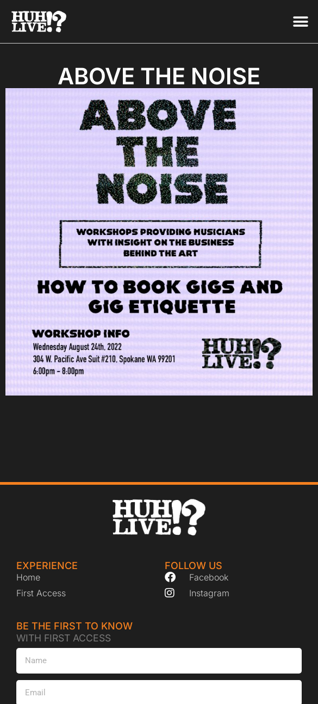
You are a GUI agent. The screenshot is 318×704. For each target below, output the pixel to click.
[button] (300, 21)
